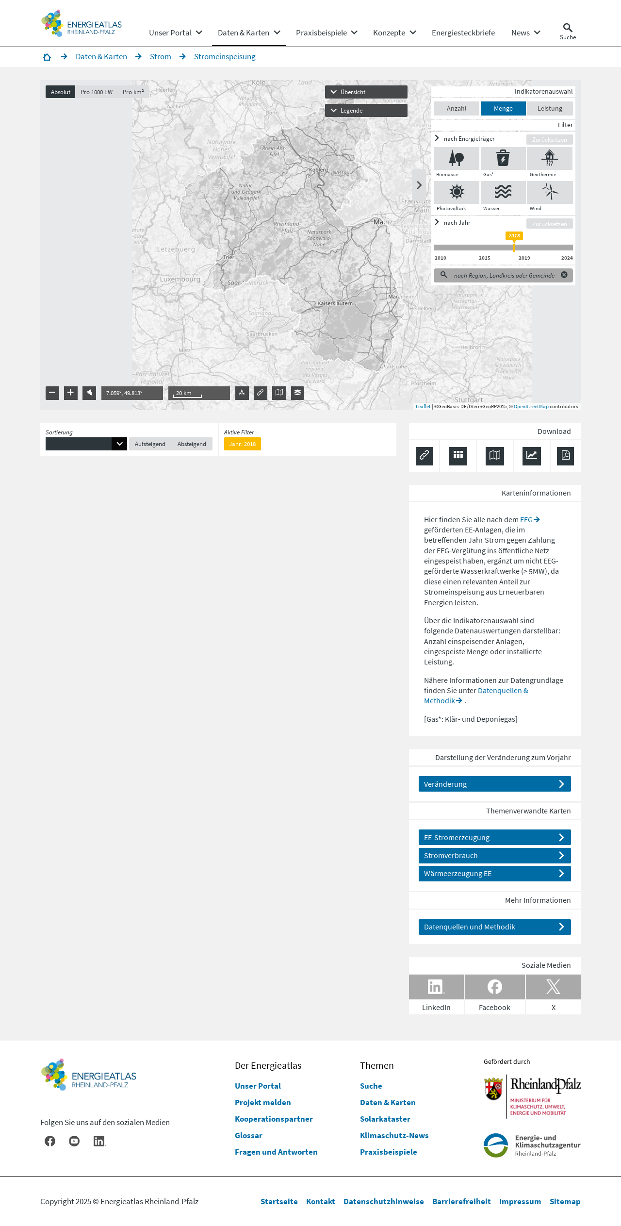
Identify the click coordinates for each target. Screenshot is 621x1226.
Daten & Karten (388, 1102)
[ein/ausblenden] (480, 138)
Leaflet (423, 406)
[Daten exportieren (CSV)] (458, 456)
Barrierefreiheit (461, 1201)
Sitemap (565, 1201)
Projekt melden (263, 1102)
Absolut (60, 92)
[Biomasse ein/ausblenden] (457, 158)
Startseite (279, 1201)
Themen (377, 1065)
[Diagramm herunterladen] (532, 456)
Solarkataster (385, 1118)
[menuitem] (170, 32)
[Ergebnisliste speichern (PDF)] (565, 456)
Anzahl (457, 108)
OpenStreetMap (531, 406)
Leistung (550, 108)
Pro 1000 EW (97, 92)
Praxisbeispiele (388, 1151)
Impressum (520, 1201)
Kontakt (320, 1201)
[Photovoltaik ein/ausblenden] (457, 192)
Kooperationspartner (274, 1118)
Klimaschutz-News (394, 1135)
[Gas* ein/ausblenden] (503, 158)
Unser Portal (258, 1085)
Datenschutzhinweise (383, 1201)
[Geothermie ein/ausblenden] (549, 158)
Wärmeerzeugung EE (457, 873)
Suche (371, 1085)
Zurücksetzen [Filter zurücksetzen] (549, 139)
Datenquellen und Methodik (469, 926)
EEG (526, 519)
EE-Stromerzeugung (457, 837)
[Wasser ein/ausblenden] (503, 192)
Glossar (248, 1135)
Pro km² (133, 92)
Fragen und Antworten (276, 1151)
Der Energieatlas (268, 1065)
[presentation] (310, 245)
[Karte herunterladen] (495, 456)
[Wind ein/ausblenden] (550, 192)
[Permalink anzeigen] (424, 456)
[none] (175, 32)
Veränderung (445, 784)
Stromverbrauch (451, 855)
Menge (503, 108)
